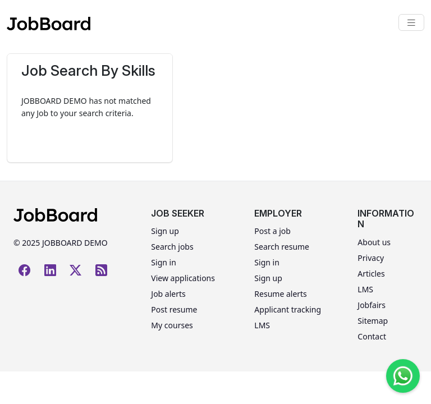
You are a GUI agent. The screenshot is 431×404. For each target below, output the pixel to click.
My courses (171, 325)
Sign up (164, 231)
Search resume (281, 246)
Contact (371, 336)
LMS (262, 325)
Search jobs (172, 246)
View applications (183, 278)
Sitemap (372, 320)
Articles (370, 273)
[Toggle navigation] (411, 22)
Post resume (174, 309)
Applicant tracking (287, 309)
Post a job (272, 231)
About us (374, 242)
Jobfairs (371, 305)
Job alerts (168, 293)
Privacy (370, 257)
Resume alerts (280, 293)
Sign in (163, 262)
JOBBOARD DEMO (73, 242)
